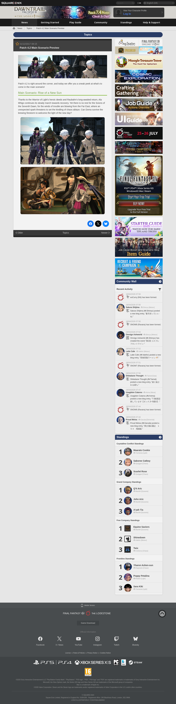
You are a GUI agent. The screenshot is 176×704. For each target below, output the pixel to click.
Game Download (88, 623)
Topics (66, 232)
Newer (104, 232)
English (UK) (152, 3)
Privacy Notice (92, 653)
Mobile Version (89, 605)
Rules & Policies (79, 653)
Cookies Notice (105, 653)
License (68, 653)
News (60, 645)
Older (20, 232)
